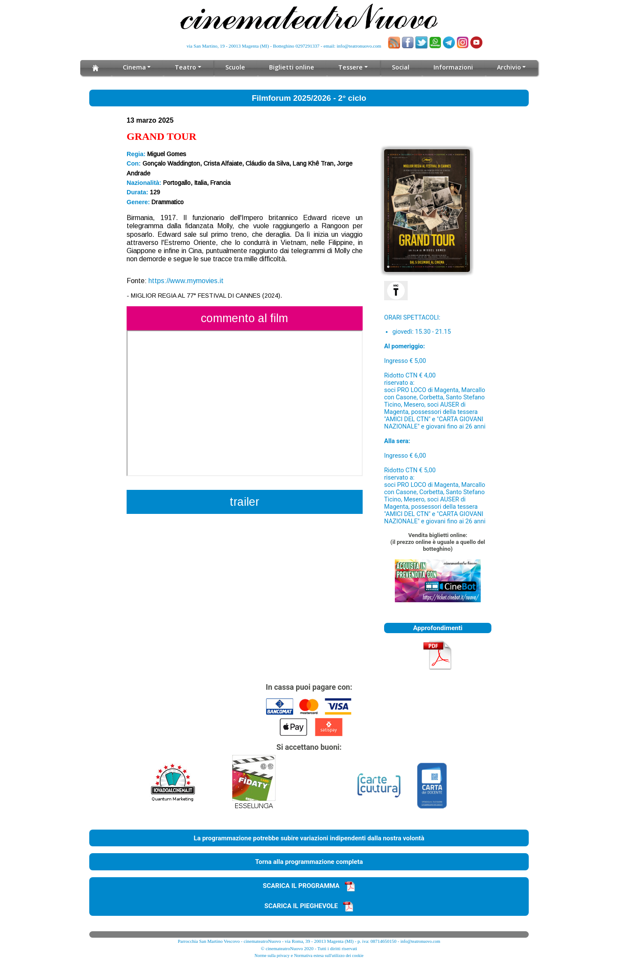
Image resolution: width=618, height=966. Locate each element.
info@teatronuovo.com (359, 45)
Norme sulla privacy (272, 955)
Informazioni (451, 67)
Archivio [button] (507, 67)
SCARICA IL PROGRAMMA (309, 886)
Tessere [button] (349, 67)
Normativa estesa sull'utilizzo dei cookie (329, 955)
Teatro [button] (186, 67)
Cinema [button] (135, 67)
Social (399, 67)
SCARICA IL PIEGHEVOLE (309, 906)
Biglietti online (292, 67)
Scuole (236, 67)
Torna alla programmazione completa (309, 862)
